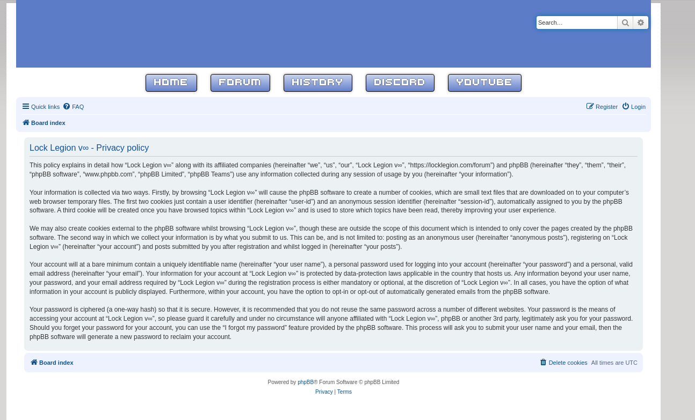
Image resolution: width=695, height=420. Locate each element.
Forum (240, 83)
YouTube (485, 83)
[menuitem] (73, 106)
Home (171, 83)
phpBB (306, 382)
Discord (400, 83)
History (318, 83)
